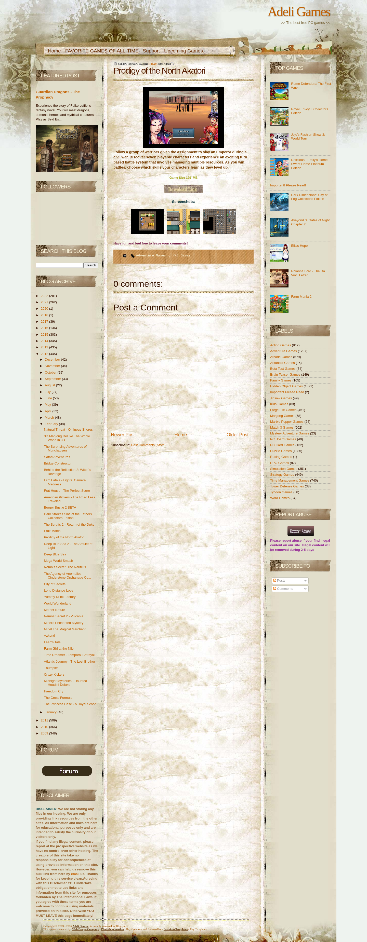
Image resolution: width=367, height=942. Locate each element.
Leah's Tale (52, 642)
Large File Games (283, 410)
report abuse (292, 540)
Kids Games (279, 404)
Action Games (281, 345)
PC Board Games (283, 439)
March (50, 417)
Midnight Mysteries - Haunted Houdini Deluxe (65, 683)
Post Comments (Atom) (148, 445)
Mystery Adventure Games (290, 433)
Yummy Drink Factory (59, 597)
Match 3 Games (282, 427)
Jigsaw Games (281, 398)
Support (151, 50)
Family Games (281, 380)
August (50, 385)
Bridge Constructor (57, 463)
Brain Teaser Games (285, 374)
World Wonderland (57, 603)
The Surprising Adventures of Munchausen (65, 449)
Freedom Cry (53, 691)
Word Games (280, 498)
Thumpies (51, 668)
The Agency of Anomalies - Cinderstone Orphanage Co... (67, 576)
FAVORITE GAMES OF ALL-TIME (102, 50)
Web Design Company (85, 929)
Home (54, 50)
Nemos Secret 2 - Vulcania (63, 616)
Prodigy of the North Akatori (64, 537)
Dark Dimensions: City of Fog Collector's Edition (309, 197)
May (48, 404)
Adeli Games (299, 11)
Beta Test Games (283, 369)
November (53, 366)
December (53, 359)
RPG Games (181, 255)
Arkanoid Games (283, 363)
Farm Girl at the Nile (58, 648)
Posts (279, 580)
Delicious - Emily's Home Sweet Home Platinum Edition (309, 164)
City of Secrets (54, 584)
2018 (45, 315)
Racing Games (281, 457)
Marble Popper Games (287, 422)
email (75, 874)
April (49, 411)
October (51, 372)
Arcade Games (281, 357)
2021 (45, 302)
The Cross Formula (58, 698)
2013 (45, 347)
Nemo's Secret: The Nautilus (65, 567)
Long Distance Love (58, 590)
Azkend (49, 635)
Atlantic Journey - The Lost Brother (69, 661)
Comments (283, 589)
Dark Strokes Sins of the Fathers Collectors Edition (68, 516)
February (52, 424)
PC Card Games (282, 445)
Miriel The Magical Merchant (64, 629)
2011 (45, 720)
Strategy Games (282, 474)
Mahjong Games (282, 416)
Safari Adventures (57, 457)
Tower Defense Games (287, 486)
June (49, 398)
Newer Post (123, 434)
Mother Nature (54, 610)
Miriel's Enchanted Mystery (63, 623)
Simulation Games (284, 469)
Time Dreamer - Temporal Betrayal (69, 655)
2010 (45, 727)
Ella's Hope (299, 246)
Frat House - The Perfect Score (67, 491)
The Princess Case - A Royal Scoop (70, 704)
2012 (45, 354)
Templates (176, 929)
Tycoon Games (281, 492)
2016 (45, 328)
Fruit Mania (52, 531)
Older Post (237, 434)
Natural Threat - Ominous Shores (68, 429)
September (53, 379)
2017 (45, 321)
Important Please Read (287, 392)
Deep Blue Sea (55, 554)
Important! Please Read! (288, 185)
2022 (45, 296)
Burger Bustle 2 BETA (60, 507)
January (51, 712)
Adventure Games (152, 255)
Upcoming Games (183, 50)
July (48, 392)
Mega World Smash (58, 561)
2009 (45, 733)
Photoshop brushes (112, 929)
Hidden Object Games (287, 386)
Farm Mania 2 (301, 296)
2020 (45, 308)
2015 (45, 334)
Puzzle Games (281, 451)
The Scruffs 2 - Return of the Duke (69, 524)
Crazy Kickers (54, 674)
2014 (45, 341)
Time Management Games (290, 480)
